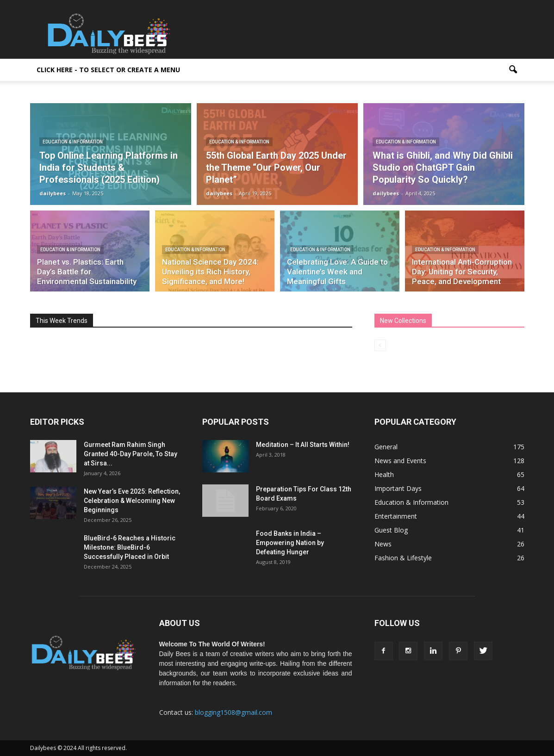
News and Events (400, 460)
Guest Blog (391, 530)
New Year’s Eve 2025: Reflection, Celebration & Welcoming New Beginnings (132, 501)
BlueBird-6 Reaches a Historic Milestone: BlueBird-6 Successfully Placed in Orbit (129, 547)
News (383, 543)
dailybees (52, 193)
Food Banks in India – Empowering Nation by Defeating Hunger (290, 543)
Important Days (398, 488)
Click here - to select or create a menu (108, 69)
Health (384, 474)
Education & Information (73, 141)
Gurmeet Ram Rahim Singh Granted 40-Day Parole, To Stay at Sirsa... (130, 454)
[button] (513, 70)
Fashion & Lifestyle (403, 557)
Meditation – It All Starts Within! (302, 444)
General (386, 446)
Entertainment (395, 516)
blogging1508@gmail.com (233, 712)
